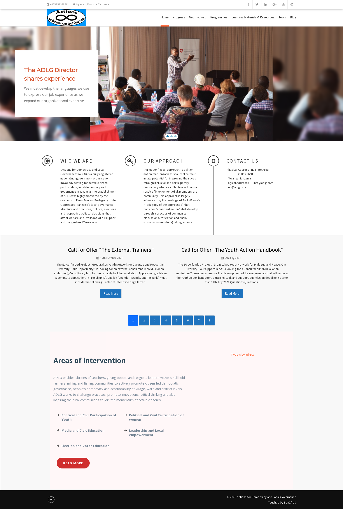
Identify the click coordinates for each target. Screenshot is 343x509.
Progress (179, 17)
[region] (171, 84)
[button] (167, 136)
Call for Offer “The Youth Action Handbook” (232, 249)
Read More (110, 293)
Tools (282, 17)
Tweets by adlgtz (242, 354)
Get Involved (197, 17)
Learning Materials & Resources (253, 17)
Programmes (219, 17)
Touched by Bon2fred (282, 502)
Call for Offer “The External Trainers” (111, 249)
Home (165, 17)
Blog (293, 17)
